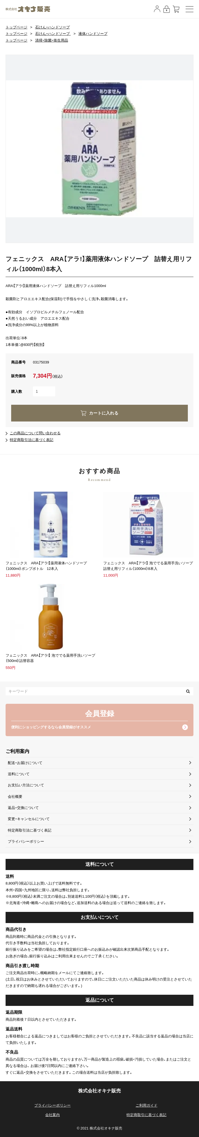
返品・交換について (23, 808)
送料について (19, 774)
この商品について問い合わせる (35, 433)
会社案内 (52, 1115)
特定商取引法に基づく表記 (31, 440)
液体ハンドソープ (92, 34)
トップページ (16, 27)
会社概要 (15, 796)
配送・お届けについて (25, 763)
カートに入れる (103, 413)
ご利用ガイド (146, 1105)
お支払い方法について (26, 785)
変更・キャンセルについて (29, 819)
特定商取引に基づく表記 (146, 1115)
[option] (99, 149)
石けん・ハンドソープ (52, 27)
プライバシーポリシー (26, 841)
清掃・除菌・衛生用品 (51, 40)
